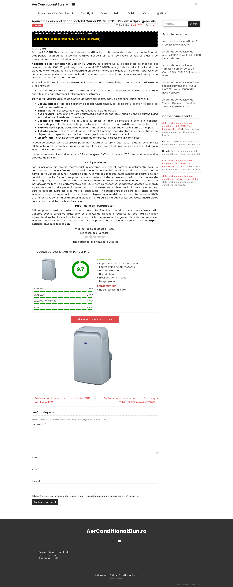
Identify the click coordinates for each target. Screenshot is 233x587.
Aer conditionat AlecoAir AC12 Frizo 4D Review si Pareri (179, 43)
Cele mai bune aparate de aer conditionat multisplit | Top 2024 (179, 178)
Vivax (146, 13)
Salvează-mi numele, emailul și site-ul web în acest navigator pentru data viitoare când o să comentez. (86, 496)
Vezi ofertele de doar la (66, 39)
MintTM (121, 578)
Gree (104, 13)
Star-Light (87, 13)
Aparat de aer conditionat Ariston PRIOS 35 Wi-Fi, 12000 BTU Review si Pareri (181, 55)
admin (152, 25)
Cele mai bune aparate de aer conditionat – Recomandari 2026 (181, 143)
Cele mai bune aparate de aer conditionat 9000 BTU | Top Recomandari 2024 (178, 163)
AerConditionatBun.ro (50, 4)
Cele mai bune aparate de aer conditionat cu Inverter (181, 132)
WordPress (196, 584)
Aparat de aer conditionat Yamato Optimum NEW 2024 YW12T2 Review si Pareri (179, 103)
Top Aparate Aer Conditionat (55, 13)
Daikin (131, 13)
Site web (36, 481)
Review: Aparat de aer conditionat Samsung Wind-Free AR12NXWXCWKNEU (129, 400)
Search (193, 23)
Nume (36, 457)
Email (35, 469)
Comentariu (39, 424)
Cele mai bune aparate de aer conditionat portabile (181, 168)
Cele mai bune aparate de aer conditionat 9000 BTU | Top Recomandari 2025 (178, 126)
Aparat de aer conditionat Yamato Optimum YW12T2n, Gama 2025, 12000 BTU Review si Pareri (181, 70)
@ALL (160, 13)
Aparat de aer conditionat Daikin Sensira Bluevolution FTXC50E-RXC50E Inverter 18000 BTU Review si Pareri (181, 88)
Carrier (37, 25)
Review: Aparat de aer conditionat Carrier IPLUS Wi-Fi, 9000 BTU (62, 400)
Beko (117, 13)
